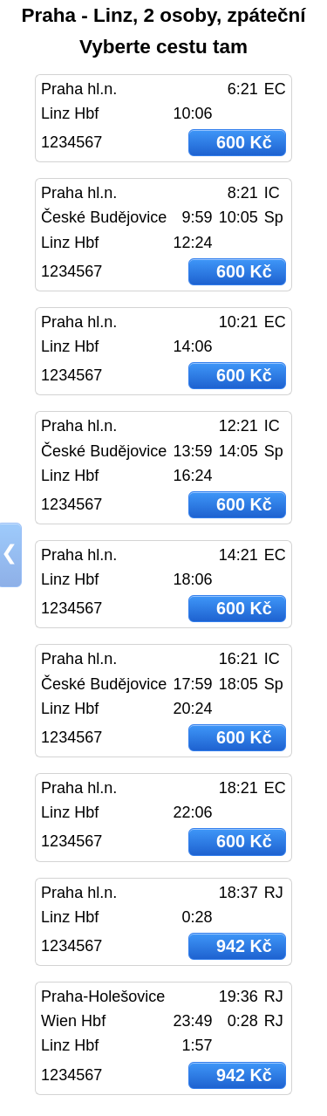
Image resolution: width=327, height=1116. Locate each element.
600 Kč (244, 142)
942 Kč (244, 945)
